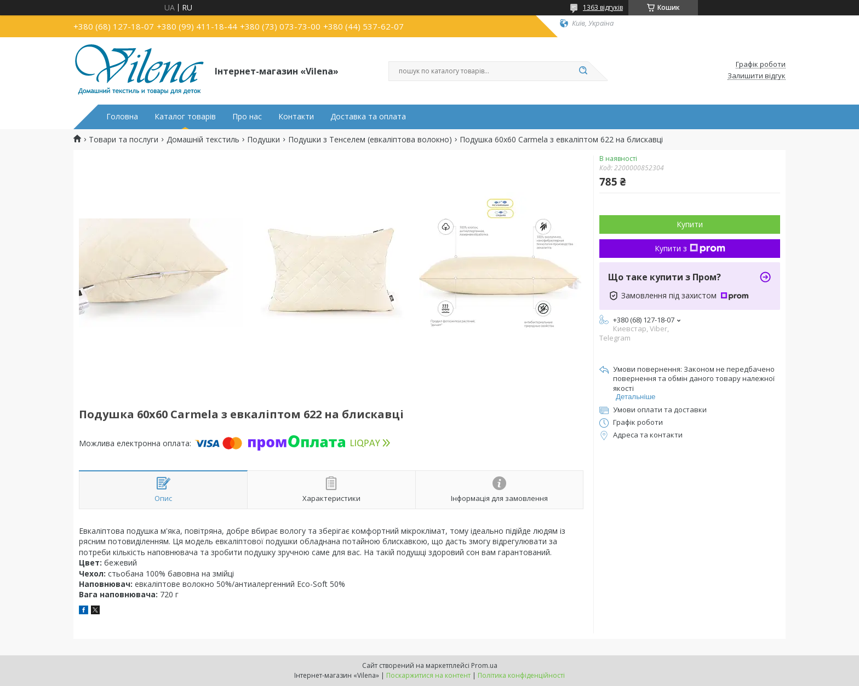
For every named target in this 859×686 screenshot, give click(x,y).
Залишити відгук (757, 76)
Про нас (247, 116)
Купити (690, 224)
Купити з (690, 248)
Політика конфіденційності (521, 675)
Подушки (263, 140)
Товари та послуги (123, 140)
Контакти (296, 116)
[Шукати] (583, 71)
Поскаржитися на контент (428, 675)
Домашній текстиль (203, 140)
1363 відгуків (603, 7)
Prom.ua (484, 665)
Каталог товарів (185, 116)
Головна (122, 116)
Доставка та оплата (368, 116)
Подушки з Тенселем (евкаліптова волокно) (370, 140)
